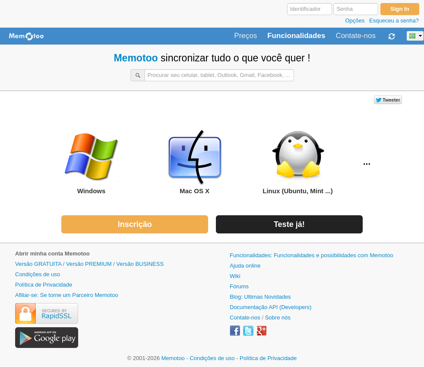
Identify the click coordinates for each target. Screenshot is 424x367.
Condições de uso (37, 274)
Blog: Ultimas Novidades (260, 297)
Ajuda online (245, 265)
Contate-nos (355, 36)
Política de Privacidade (43, 284)
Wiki (235, 276)
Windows (91, 162)
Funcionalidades (296, 36)
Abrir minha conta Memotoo (52, 253)
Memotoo (136, 58)
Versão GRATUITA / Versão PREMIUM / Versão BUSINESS (89, 264)
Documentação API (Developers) (270, 307)
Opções (354, 20)
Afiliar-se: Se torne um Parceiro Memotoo (66, 295)
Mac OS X (194, 162)
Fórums (239, 286)
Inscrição (135, 224)
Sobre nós (278, 317)
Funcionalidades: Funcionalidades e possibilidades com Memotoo (311, 255)
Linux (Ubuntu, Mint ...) (297, 162)
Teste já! (289, 224)
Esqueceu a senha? (394, 20)
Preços (245, 36)
